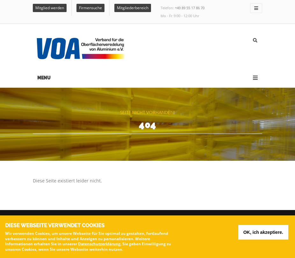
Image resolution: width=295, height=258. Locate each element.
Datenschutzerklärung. (99, 245)
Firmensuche (90, 7)
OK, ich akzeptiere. (263, 233)
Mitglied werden (49, 7)
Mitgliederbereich (132, 7)
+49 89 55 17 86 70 (190, 7)
